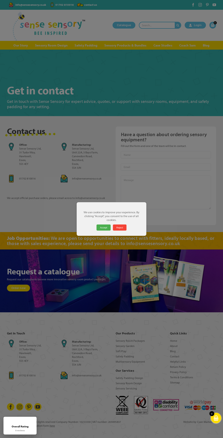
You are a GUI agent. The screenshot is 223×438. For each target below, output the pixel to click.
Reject (119, 227)
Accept (103, 227)
